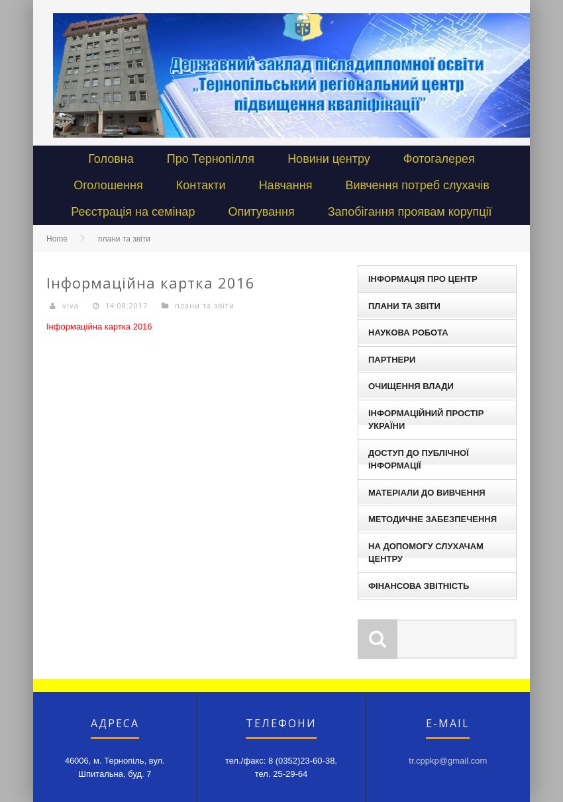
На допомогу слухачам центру (426, 552)
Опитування (261, 211)
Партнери (391, 360)
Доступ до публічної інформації (418, 459)
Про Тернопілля (210, 158)
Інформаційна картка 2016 (99, 327)
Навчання (286, 185)
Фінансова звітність (418, 586)
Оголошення (108, 185)
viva (70, 305)
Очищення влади (411, 386)
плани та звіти (124, 239)
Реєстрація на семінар (133, 211)
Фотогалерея (439, 158)
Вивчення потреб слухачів (417, 185)
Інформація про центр (423, 279)
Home (57, 239)
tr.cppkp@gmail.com (448, 761)
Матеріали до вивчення (427, 493)
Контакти (201, 185)
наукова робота (408, 332)
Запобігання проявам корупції (410, 211)
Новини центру (328, 158)
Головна (110, 158)
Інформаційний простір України (426, 419)
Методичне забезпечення (432, 519)
